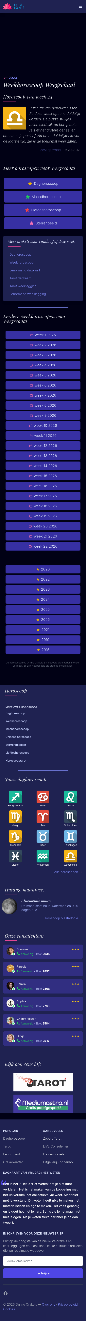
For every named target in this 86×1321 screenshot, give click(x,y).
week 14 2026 (43, 466)
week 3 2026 (43, 355)
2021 (43, 630)
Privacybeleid (68, 1304)
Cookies (9, 1309)
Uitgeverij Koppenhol (58, 1162)
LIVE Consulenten (56, 1146)
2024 (43, 599)
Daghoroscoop (43, 183)
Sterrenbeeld (43, 223)
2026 (43, 619)
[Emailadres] (43, 1261)
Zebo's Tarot (52, 1138)
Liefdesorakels (53, 1154)
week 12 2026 (43, 446)
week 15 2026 (43, 476)
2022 (43, 579)
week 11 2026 (43, 435)
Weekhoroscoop (21, 262)
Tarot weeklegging (23, 286)
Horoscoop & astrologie (63, 918)
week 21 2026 (43, 536)
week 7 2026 (43, 395)
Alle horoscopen (68, 872)
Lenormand (11, 1154)
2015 (43, 650)
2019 (43, 640)
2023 (13, 78)
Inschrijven (43, 1273)
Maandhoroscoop (43, 196)
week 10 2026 (43, 425)
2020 (43, 569)
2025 (43, 609)
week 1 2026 (43, 335)
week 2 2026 (43, 345)
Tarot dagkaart (20, 278)
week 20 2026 (43, 526)
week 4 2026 (43, 365)
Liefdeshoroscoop (43, 210)
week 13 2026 (43, 456)
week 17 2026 (43, 496)
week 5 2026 (43, 375)
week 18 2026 (43, 506)
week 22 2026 (43, 546)
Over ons (48, 1304)
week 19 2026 (43, 516)
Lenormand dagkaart (24, 270)
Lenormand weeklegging (27, 294)
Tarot (7, 1146)
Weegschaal (50, 150)
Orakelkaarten (13, 1162)
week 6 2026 (43, 385)
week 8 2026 (43, 405)
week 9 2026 (43, 415)
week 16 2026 (43, 486)
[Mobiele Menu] (80, 6)
